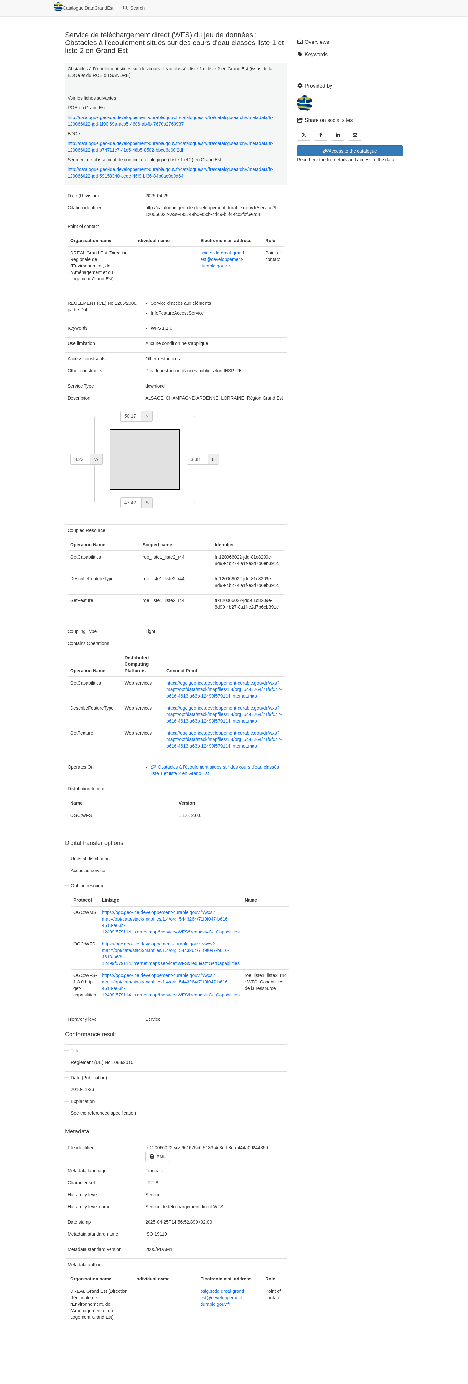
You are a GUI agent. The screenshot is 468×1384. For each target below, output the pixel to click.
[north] (130, 416)
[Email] (355, 135)
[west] (80, 459)
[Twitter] (304, 135)
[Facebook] (321, 135)
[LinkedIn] (338, 135)
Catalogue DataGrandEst (83, 6)
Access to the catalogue (350, 151)
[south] (131, 502)
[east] (197, 459)
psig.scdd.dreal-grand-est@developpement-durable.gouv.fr (222, 259)
